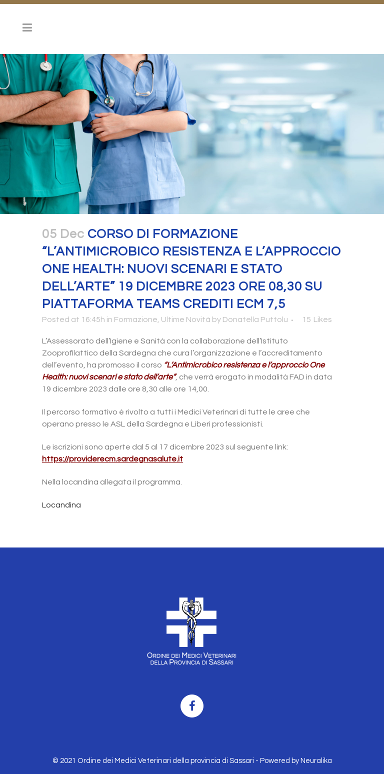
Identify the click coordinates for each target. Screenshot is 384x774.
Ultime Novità (185, 320)
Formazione (136, 320)
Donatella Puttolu (255, 320)
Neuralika (316, 760)
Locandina (61, 505)
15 (317, 319)
